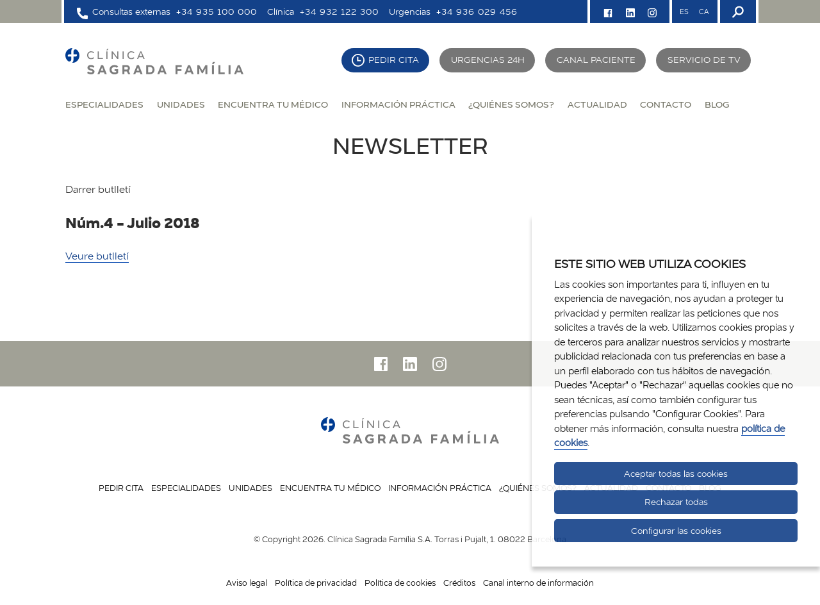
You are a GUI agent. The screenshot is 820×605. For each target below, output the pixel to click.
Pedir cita (393, 59)
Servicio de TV (704, 59)
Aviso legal (246, 582)
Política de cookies (400, 582)
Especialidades (104, 104)
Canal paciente (596, 59)
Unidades (181, 104)
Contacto (665, 104)
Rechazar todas (676, 502)
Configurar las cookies (676, 530)
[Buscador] (737, 11)
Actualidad (597, 104)
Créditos (459, 582)
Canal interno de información (538, 582)
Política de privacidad (316, 582)
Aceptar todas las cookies (676, 473)
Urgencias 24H (488, 59)
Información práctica (398, 104)
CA (704, 11)
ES (684, 11)
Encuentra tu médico (273, 104)
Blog (717, 104)
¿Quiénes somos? (511, 104)
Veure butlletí (97, 256)
